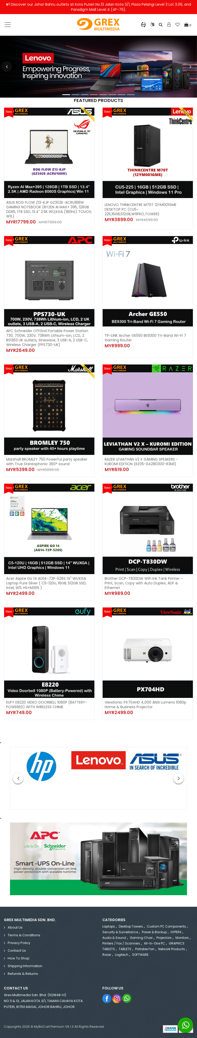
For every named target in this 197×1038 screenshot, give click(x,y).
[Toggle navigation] (8, 25)
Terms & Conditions (24, 935)
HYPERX (176, 932)
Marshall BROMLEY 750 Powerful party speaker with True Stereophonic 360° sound (46, 461)
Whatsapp (127, 998)
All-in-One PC (154, 943)
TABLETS (125, 949)
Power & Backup (154, 932)
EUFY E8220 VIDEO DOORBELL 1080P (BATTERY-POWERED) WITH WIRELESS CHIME (46, 704)
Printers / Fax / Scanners (121, 943)
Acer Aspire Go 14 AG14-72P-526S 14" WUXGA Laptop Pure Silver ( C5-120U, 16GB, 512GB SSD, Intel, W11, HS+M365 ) (46, 583)
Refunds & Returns (23, 973)
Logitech (121, 954)
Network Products (171, 949)
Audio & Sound (114, 938)
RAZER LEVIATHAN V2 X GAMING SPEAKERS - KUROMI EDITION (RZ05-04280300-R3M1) (141, 461)
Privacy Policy (19, 942)
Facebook (107, 998)
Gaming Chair (141, 938)
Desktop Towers (131, 926)
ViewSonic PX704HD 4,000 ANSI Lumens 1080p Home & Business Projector (145, 704)
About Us (15, 927)
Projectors (164, 938)
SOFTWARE (140, 954)
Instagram (117, 998)
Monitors (182, 938)
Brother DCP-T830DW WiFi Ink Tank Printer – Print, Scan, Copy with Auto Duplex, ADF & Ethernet (144, 583)
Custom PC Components (166, 926)
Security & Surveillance (120, 932)
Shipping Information (25, 966)
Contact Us (17, 950)
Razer (106, 954)
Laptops (108, 926)
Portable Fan (144, 949)
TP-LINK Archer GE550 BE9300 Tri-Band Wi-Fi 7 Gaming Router (145, 338)
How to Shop (18, 958)
